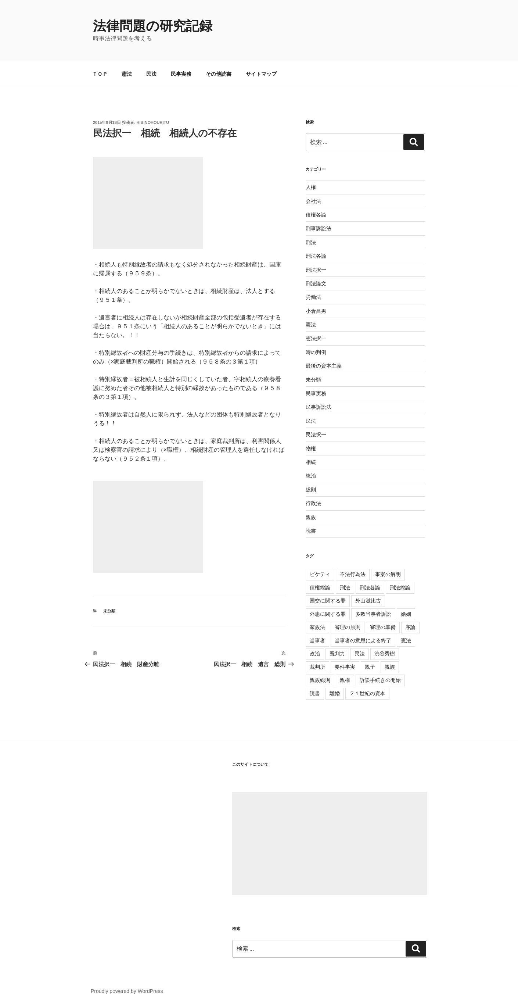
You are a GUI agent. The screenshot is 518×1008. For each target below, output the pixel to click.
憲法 (127, 74)
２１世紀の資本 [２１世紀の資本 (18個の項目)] (367, 693)
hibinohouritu (153, 122)
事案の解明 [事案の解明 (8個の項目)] (388, 574)
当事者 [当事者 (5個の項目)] (317, 640)
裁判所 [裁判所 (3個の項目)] (317, 667)
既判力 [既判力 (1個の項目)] (337, 654)
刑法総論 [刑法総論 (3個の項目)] (400, 587)
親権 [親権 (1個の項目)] (345, 680)
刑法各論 (316, 256)
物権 (311, 448)
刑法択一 (316, 270)
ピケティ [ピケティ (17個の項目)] (320, 574)
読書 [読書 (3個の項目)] (315, 693)
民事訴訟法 (318, 407)
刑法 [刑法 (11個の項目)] (345, 587)
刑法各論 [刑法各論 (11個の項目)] (370, 587)
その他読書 (218, 74)
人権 (311, 187)
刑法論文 (316, 283)
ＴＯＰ (100, 74)
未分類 (109, 611)
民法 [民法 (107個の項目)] (360, 654)
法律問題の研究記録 (152, 25)
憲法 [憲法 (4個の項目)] (406, 640)
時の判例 (316, 352)
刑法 (311, 242)
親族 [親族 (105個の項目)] (390, 667)
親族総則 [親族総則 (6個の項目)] (320, 680)
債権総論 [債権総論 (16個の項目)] (320, 587)
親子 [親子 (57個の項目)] (370, 667)
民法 (151, 74)
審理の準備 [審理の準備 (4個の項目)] (383, 627)
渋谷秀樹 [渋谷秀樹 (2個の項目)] (384, 654)
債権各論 (316, 215)
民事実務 (181, 74)
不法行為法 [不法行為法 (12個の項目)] (353, 574)
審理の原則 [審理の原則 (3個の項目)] (347, 627)
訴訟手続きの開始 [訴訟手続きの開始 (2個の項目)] (380, 680)
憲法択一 (316, 338)
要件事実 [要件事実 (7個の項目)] (345, 667)
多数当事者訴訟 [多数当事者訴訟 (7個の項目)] (373, 614)
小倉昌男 (316, 311)
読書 (311, 531)
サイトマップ (261, 74)
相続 (311, 462)
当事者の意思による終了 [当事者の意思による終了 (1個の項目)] (363, 640)
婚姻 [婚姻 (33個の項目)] (406, 614)
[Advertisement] (329, 843)
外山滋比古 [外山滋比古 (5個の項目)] (368, 601)
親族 (311, 517)
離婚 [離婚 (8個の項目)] (335, 693)
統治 (311, 476)
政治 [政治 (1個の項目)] (315, 654)
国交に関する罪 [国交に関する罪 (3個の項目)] (328, 601)
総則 (311, 490)
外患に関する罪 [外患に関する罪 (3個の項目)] (328, 614)
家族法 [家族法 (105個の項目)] (317, 627)
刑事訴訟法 (318, 228)
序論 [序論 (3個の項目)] (410, 627)
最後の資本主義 (324, 366)
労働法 (313, 297)
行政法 (313, 503)
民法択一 (316, 434)
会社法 (313, 201)
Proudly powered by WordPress (127, 991)
